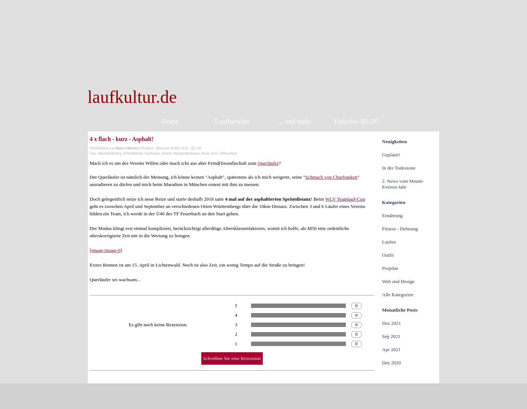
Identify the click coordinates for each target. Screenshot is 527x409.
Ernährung (392, 215)
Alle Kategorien (398, 294)
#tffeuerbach (228, 153)
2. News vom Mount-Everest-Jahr (403, 184)
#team (205, 153)
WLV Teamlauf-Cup (345, 199)
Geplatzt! (391, 154)
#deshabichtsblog (110, 153)
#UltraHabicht (133, 153)
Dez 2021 (391, 323)
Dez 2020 (391, 362)
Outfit (388, 255)
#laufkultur (152, 153)
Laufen (389, 242)
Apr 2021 (391, 349)
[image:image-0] (106, 250)
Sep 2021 (391, 336)
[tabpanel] (191, 97)
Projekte (390, 268)
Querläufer (268, 163)
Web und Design (398, 281)
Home (170, 121)
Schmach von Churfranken (331, 177)
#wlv (214, 153)
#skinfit (166, 153)
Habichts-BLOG (356, 121)
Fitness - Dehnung (400, 228)
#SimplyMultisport (186, 153)
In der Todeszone (398, 168)
